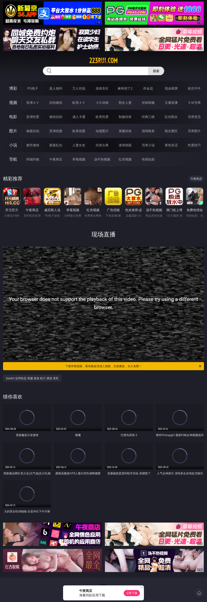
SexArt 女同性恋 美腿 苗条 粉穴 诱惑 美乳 (32, 378)
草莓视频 (78, 159)
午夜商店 (55, 159)
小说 (13, 145)
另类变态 (194, 116)
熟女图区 (171, 131)
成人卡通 (78, 116)
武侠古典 (102, 145)
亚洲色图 (55, 131)
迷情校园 (125, 145)
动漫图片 (102, 131)
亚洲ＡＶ (32, 102)
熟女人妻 (125, 102)
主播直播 (171, 102)
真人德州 (55, 88)
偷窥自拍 (32, 131)
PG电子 (32, 88)
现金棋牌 (171, 88)
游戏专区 (102, 88)
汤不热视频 (102, 159)
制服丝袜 (125, 116)
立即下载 (131, 593)
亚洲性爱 (32, 116)
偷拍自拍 (55, 116)
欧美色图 (78, 131)
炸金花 (148, 88)
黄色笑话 (171, 145)
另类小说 (148, 145)
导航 (13, 159)
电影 (13, 116)
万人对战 (78, 88)
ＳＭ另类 (194, 102)
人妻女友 (78, 145)
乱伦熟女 (171, 116)
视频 (13, 102)
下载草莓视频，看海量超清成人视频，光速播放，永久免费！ (133, 366)
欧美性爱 (102, 116)
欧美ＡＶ (78, 102)
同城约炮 (32, 159)
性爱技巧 (194, 145)
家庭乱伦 (55, 145)
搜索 (156, 71)
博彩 (13, 88)
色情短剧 (148, 159)
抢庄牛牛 (194, 88)
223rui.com (103, 61)
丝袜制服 (148, 102)
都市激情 (32, 145)
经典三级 (148, 116)
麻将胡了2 (125, 88)
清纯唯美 (148, 131)
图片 (13, 131)
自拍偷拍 (55, 102)
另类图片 (194, 131)
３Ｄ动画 (102, 102)
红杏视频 (125, 159)
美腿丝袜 (125, 131)
